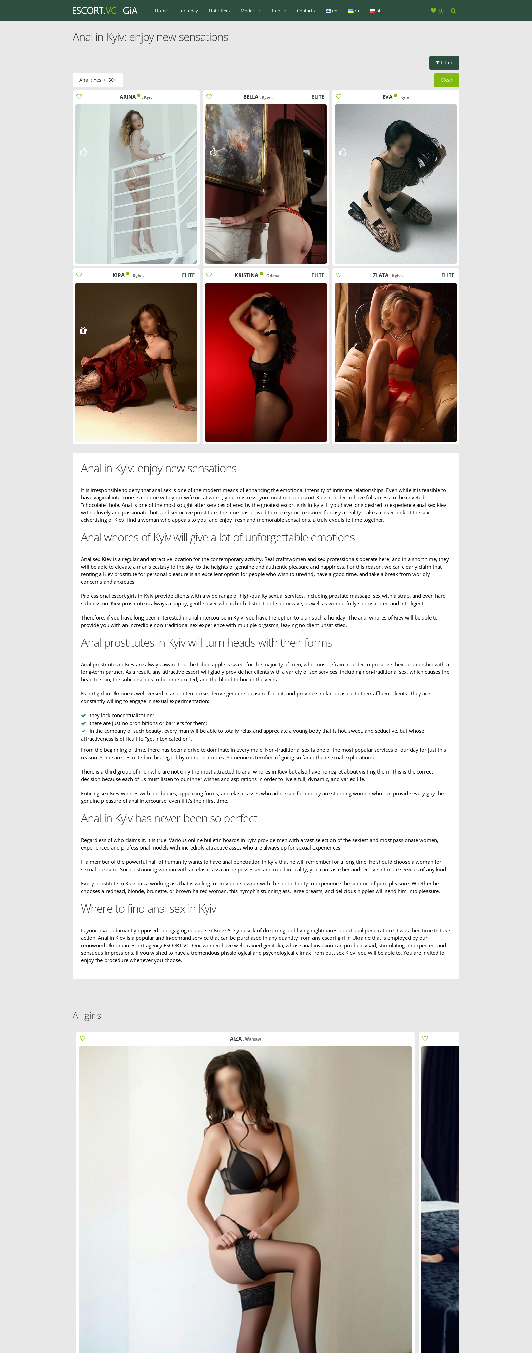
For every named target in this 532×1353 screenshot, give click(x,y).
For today (188, 10)
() (440, 10)
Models (251, 10)
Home (161, 10)
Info (279, 10)
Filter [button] (444, 62)
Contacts (306, 10)
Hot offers (219, 10)
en (331, 10)
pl (375, 10)
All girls (87, 1015)
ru (353, 10)
